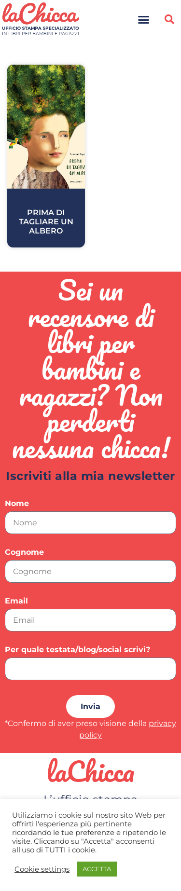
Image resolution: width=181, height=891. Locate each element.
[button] (143, 19)
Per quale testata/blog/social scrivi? (77, 650)
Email (16, 601)
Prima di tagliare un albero (46, 221)
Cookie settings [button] (42, 869)
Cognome (24, 552)
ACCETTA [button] (97, 869)
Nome (17, 504)
